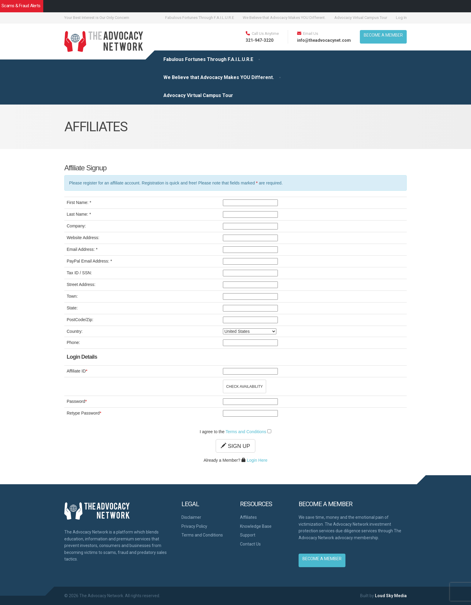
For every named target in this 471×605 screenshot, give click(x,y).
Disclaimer (191, 517)
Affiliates (248, 517)
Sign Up (235, 446)
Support (247, 535)
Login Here (257, 460)
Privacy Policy (194, 526)
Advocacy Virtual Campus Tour (360, 17)
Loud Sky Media (391, 595)
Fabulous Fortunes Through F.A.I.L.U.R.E (199, 17)
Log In (401, 17)
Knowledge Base (256, 526)
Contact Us (250, 544)
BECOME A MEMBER (383, 35)
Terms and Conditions (246, 431)
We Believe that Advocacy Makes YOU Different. (284, 17)
